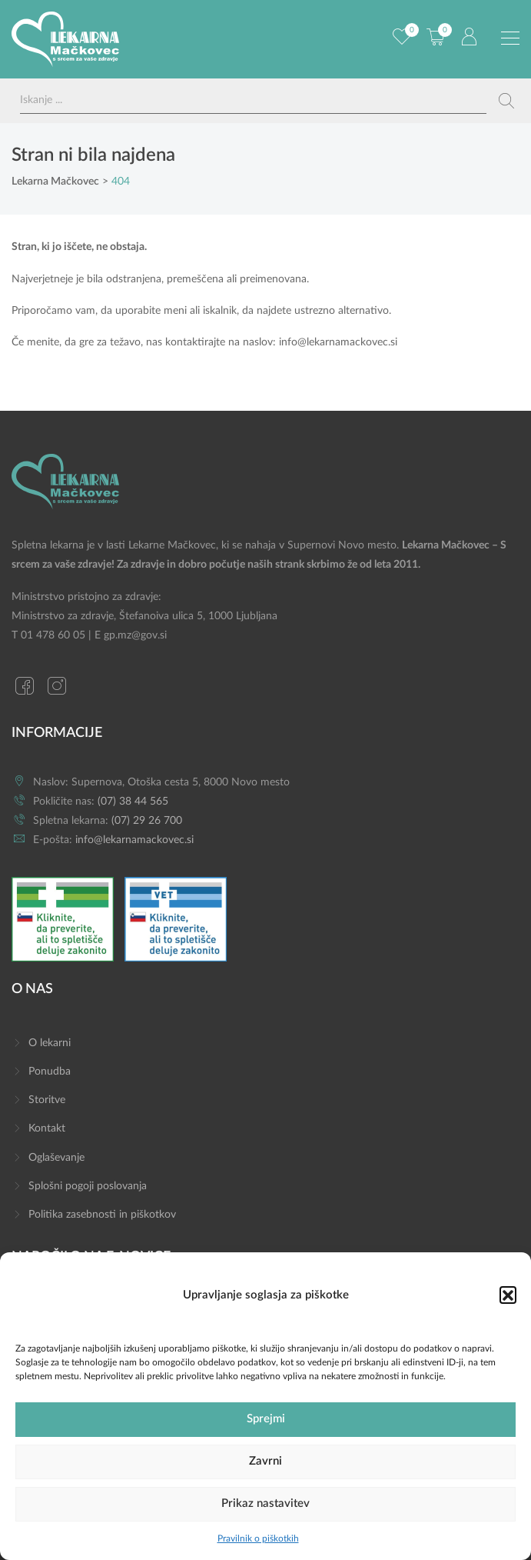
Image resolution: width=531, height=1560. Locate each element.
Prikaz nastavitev (265, 1503)
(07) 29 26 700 (146, 820)
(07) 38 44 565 (133, 801)
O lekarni (49, 1043)
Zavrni (265, 1461)
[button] (508, 1294)
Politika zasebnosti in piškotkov (102, 1214)
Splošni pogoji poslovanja (87, 1186)
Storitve (46, 1100)
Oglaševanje (56, 1157)
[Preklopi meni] (510, 38)
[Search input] (253, 100)
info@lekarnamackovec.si (338, 342)
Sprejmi (266, 1419)
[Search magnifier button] (506, 101)
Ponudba (49, 1071)
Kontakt (46, 1128)
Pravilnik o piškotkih (258, 1538)
